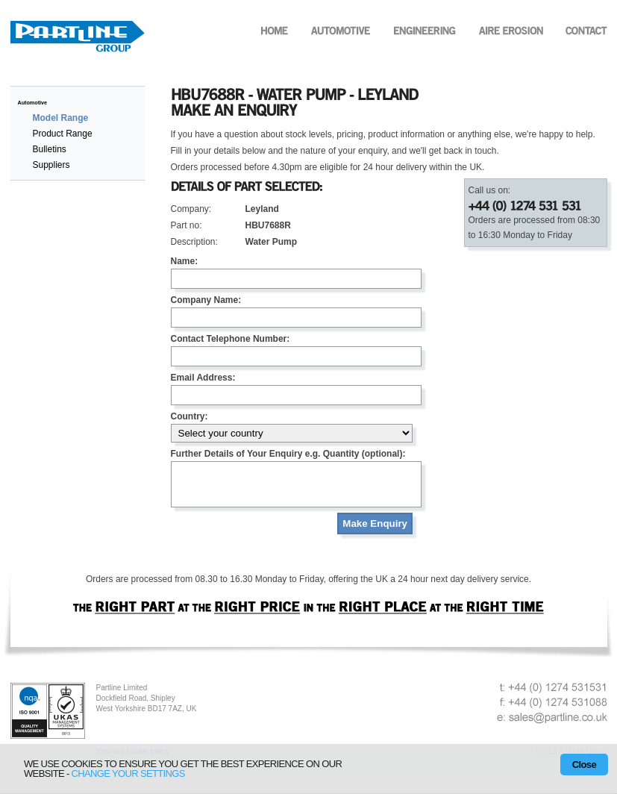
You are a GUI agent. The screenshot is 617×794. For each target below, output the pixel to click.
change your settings (128, 773)
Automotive (33, 102)
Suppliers (51, 165)
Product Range (63, 133)
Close (584, 764)
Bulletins (49, 149)
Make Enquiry (374, 532)
